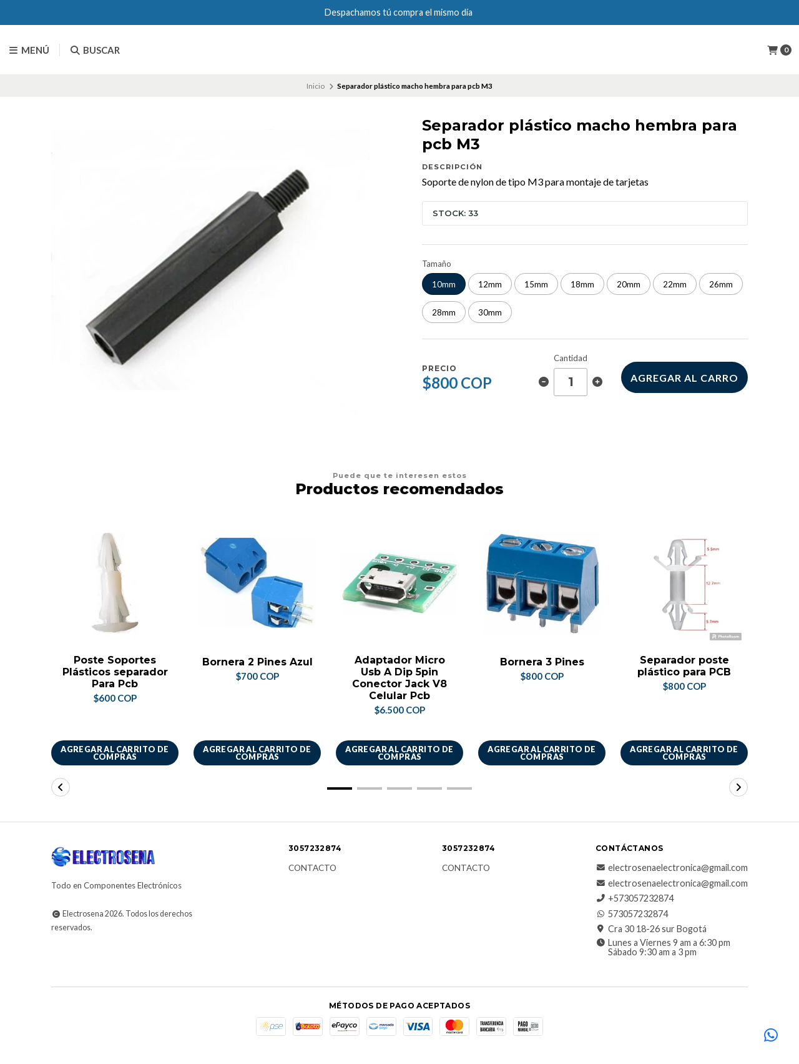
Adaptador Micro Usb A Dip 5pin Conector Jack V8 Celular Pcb (399, 678)
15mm (536, 284)
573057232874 (632, 914)
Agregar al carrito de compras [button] (115, 753)
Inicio (315, 86)
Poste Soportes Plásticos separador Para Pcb (115, 672)
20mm (628, 284)
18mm (582, 284)
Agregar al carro (684, 378)
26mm (721, 284)
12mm (490, 284)
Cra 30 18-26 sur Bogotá (651, 929)
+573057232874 (635, 899)
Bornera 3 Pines (542, 662)
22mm (675, 284)
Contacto (312, 869)
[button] (339, 789)
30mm (490, 312)
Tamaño (436, 264)
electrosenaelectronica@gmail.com (672, 868)
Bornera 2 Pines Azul (257, 662)
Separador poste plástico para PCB (684, 666)
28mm (444, 312)
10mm (444, 284)
